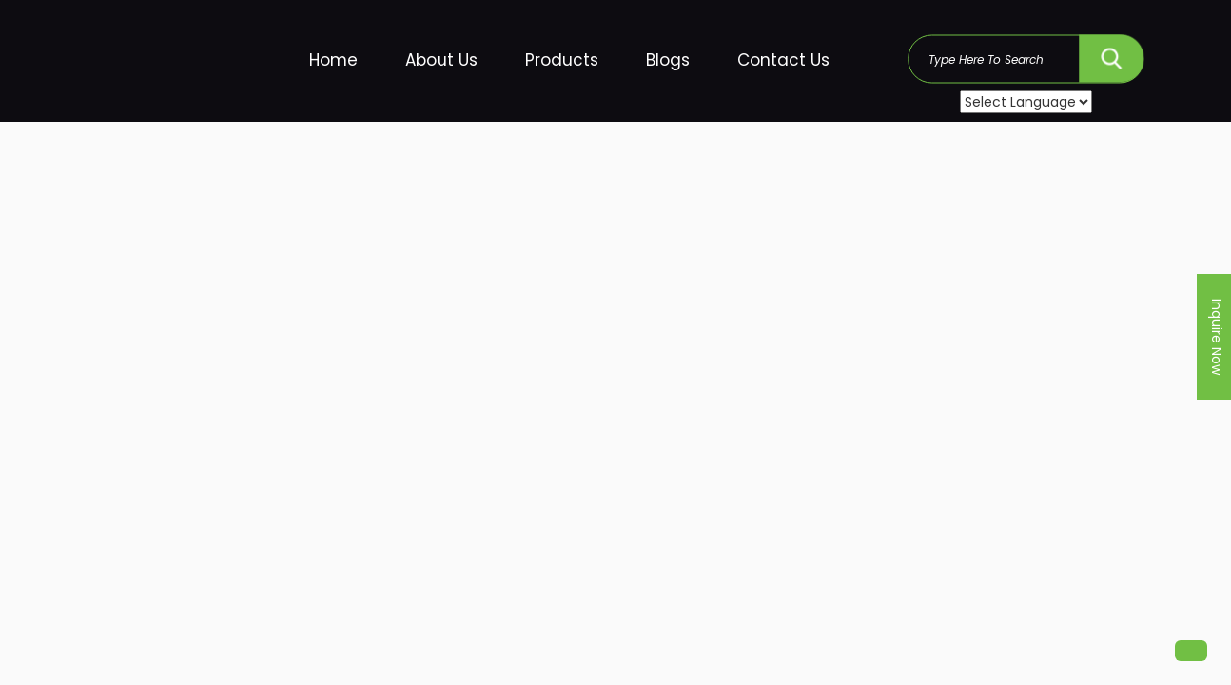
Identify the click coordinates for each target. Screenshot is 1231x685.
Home (333, 60)
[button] (1191, 650)
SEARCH (1111, 53)
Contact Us (783, 60)
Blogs (668, 60)
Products (561, 60)
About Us (441, 60)
